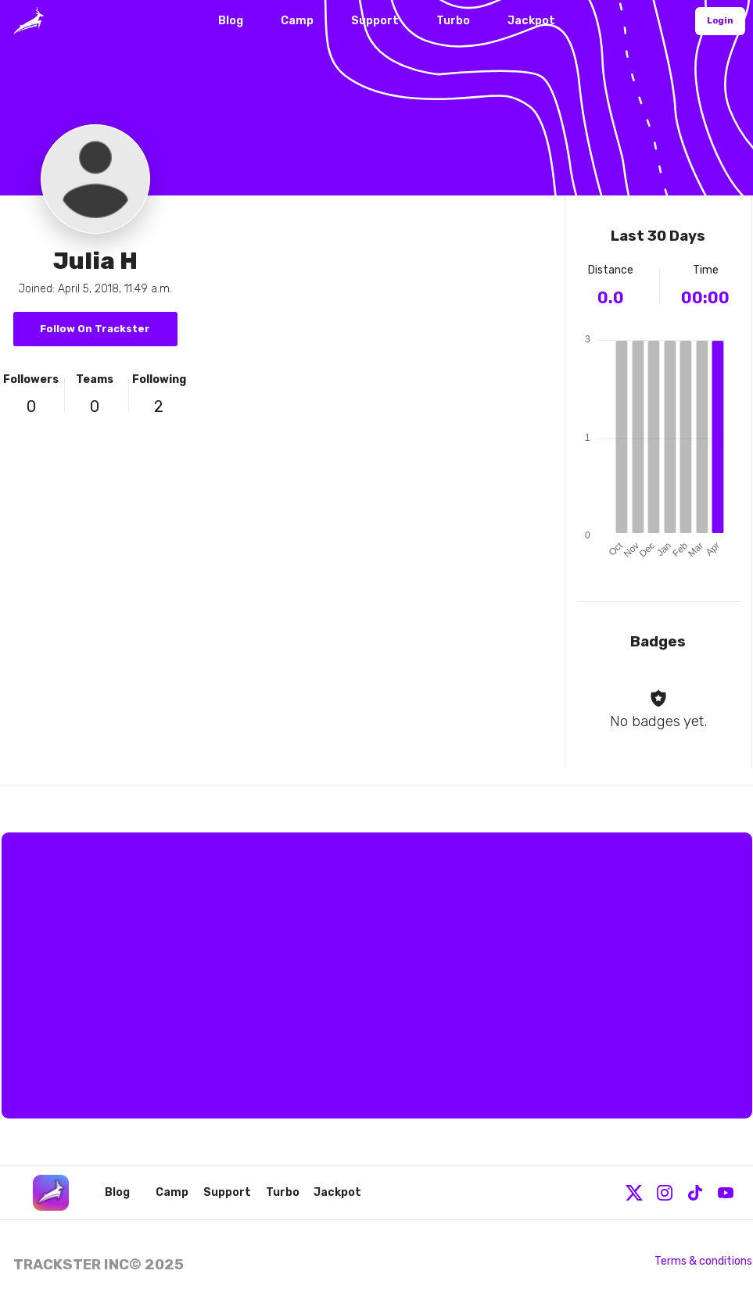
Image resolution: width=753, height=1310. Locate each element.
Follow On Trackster (95, 329)
